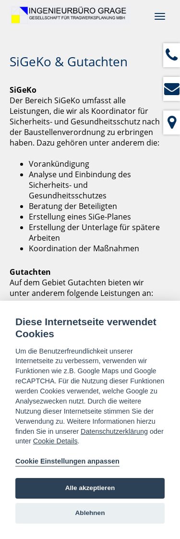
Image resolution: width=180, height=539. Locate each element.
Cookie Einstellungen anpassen (67, 461)
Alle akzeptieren (90, 487)
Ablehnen (90, 512)
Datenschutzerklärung (114, 431)
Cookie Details (55, 441)
